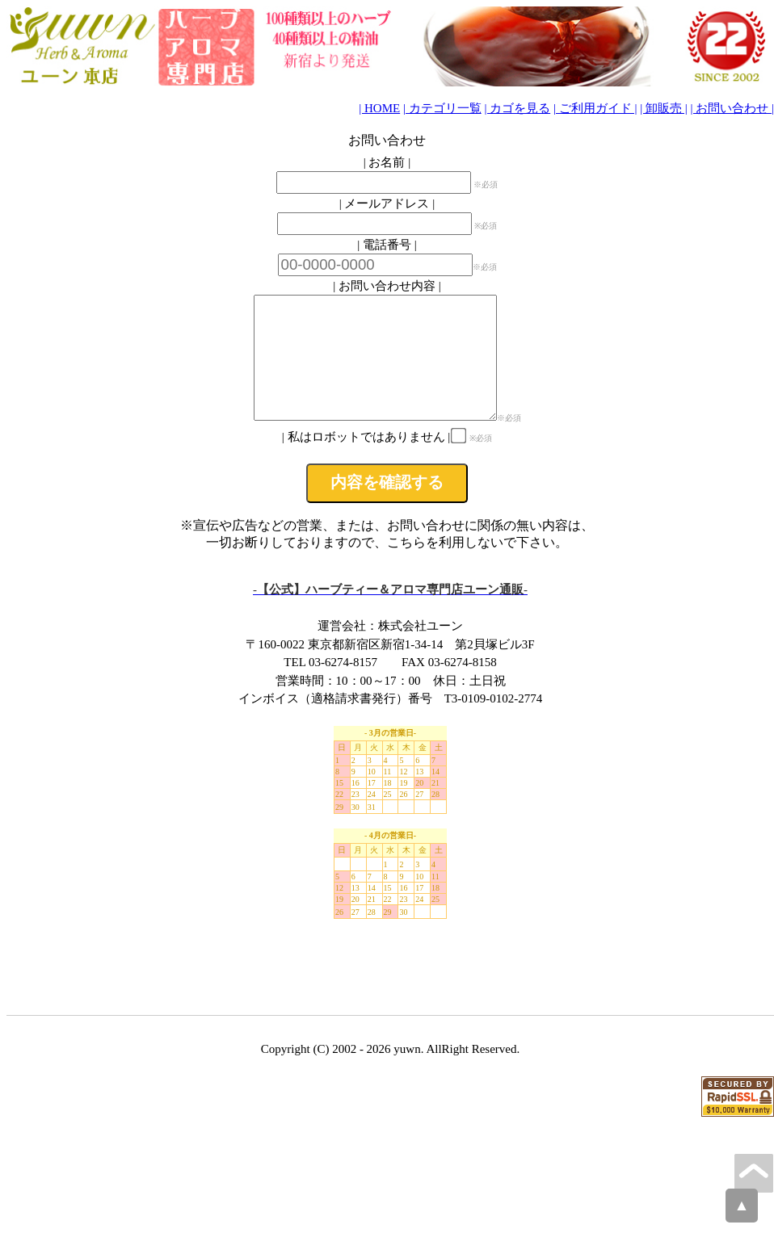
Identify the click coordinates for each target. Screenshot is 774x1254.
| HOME (379, 108)
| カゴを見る (517, 108)
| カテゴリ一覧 (442, 108)
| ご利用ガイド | (595, 108)
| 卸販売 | (664, 108)
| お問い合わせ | (732, 108)
